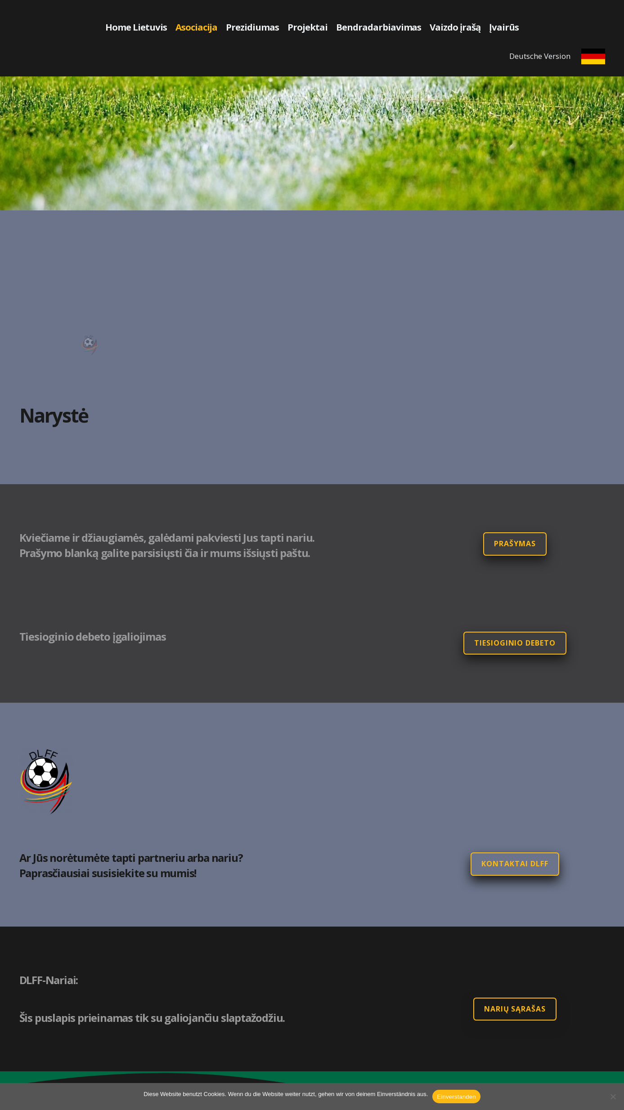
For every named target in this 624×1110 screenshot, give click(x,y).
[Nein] (612, 1096)
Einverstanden (456, 1096)
